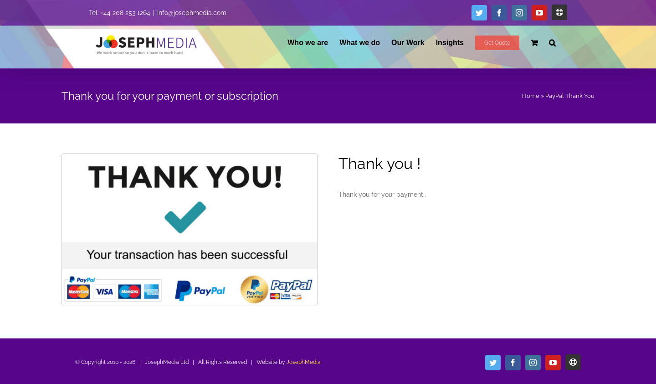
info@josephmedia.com (191, 12)
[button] (552, 43)
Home (530, 95)
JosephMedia (304, 362)
